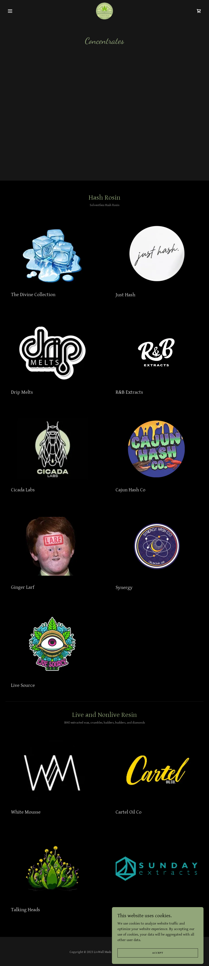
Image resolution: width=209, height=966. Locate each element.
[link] (104, 11)
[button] (20, 11)
